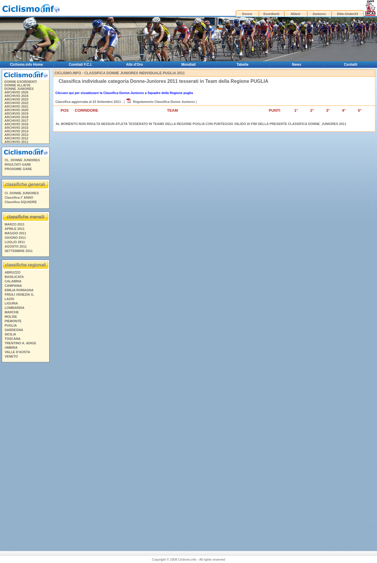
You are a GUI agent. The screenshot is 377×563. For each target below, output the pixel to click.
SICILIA (10, 334)
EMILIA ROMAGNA (19, 290)
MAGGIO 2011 (15, 233)
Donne (247, 14)
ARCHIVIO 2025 (16, 92)
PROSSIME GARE (18, 169)
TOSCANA (13, 338)
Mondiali (188, 64)
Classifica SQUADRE (21, 202)
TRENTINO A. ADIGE (20, 343)
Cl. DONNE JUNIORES (22, 193)
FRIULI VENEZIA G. (19, 294)
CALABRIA (13, 281)
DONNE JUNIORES (19, 88)
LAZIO (9, 299)
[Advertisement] (25, 454)
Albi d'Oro (134, 64)
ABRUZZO (13, 272)
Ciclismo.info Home (26, 64)
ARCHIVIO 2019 (16, 113)
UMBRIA (11, 347)
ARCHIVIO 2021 (16, 106)
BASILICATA (14, 277)
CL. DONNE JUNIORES (22, 160)
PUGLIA (11, 325)
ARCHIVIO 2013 (16, 134)
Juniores (319, 14)
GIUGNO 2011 (15, 237)
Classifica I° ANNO (19, 197)
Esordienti (271, 14)
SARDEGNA (14, 330)
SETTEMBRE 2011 (19, 251)
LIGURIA (11, 303)
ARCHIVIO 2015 (16, 127)
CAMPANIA (13, 285)
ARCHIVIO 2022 (16, 103)
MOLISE (11, 316)
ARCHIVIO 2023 (16, 99)
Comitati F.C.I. (80, 64)
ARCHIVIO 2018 (16, 117)
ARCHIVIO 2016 (16, 124)
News (296, 64)
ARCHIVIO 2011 (16, 142)
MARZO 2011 (15, 224)
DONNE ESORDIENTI (20, 81)
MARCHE (12, 312)
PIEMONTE (13, 321)
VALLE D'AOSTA (17, 352)
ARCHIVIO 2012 (16, 138)
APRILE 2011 (15, 229)
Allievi (295, 14)
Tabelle (242, 64)
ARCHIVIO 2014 (16, 131)
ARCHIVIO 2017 (16, 120)
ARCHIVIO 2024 (16, 96)
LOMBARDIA (14, 308)
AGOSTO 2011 (16, 246)
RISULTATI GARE (18, 164)
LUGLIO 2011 (15, 242)
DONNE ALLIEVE (17, 85)
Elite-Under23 (347, 14)
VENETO (11, 356)
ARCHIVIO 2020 (16, 110)
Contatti (350, 64)
